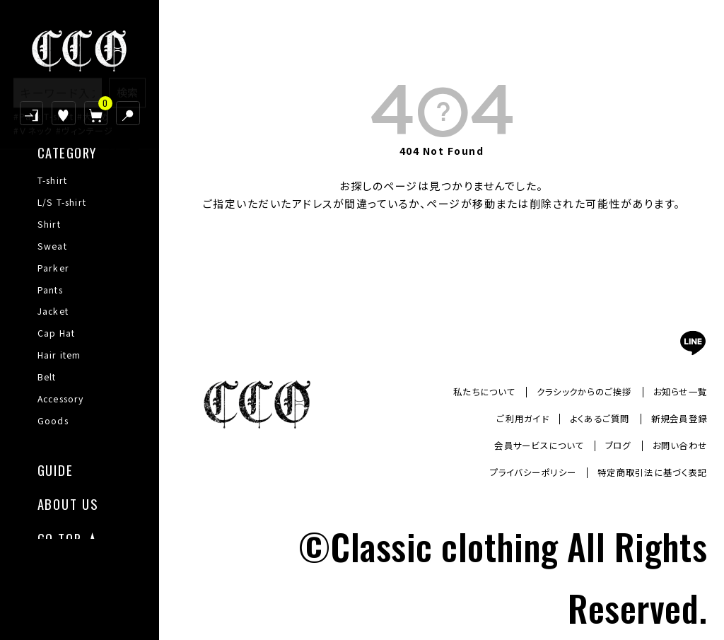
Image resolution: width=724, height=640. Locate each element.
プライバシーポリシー (508, 472)
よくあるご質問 (586, 419)
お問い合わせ (675, 445)
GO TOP (59, 537)
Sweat (52, 246)
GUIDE (55, 468)
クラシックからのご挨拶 (568, 391)
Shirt (49, 224)
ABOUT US (67, 502)
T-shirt (52, 180)
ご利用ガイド (499, 419)
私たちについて (455, 391)
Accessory (60, 398)
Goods (53, 420)
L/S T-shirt (62, 202)
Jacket (53, 311)
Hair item (59, 355)
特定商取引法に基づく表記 (643, 472)
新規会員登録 (674, 419)
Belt (47, 377)
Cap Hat (56, 333)
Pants (50, 290)
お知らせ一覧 (676, 391)
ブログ (607, 445)
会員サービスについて (519, 445)
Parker (53, 268)
